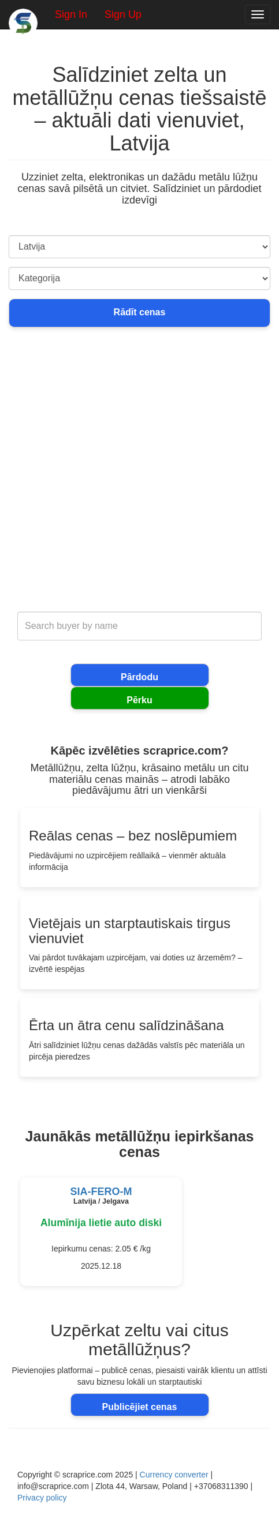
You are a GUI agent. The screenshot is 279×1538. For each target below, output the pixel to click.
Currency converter (174, 1474)
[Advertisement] (139, 477)
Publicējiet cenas (139, 1407)
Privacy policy (42, 1497)
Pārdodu (139, 677)
